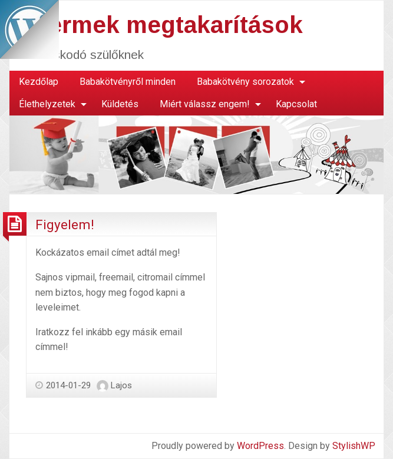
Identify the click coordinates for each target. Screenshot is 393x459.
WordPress (260, 445)
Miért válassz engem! (205, 104)
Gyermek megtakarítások (160, 25)
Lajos (121, 385)
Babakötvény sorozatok (245, 81)
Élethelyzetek (47, 104)
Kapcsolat (296, 104)
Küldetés (119, 104)
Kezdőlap (38, 81)
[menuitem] (38, 82)
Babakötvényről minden (128, 81)
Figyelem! (64, 224)
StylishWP (353, 445)
